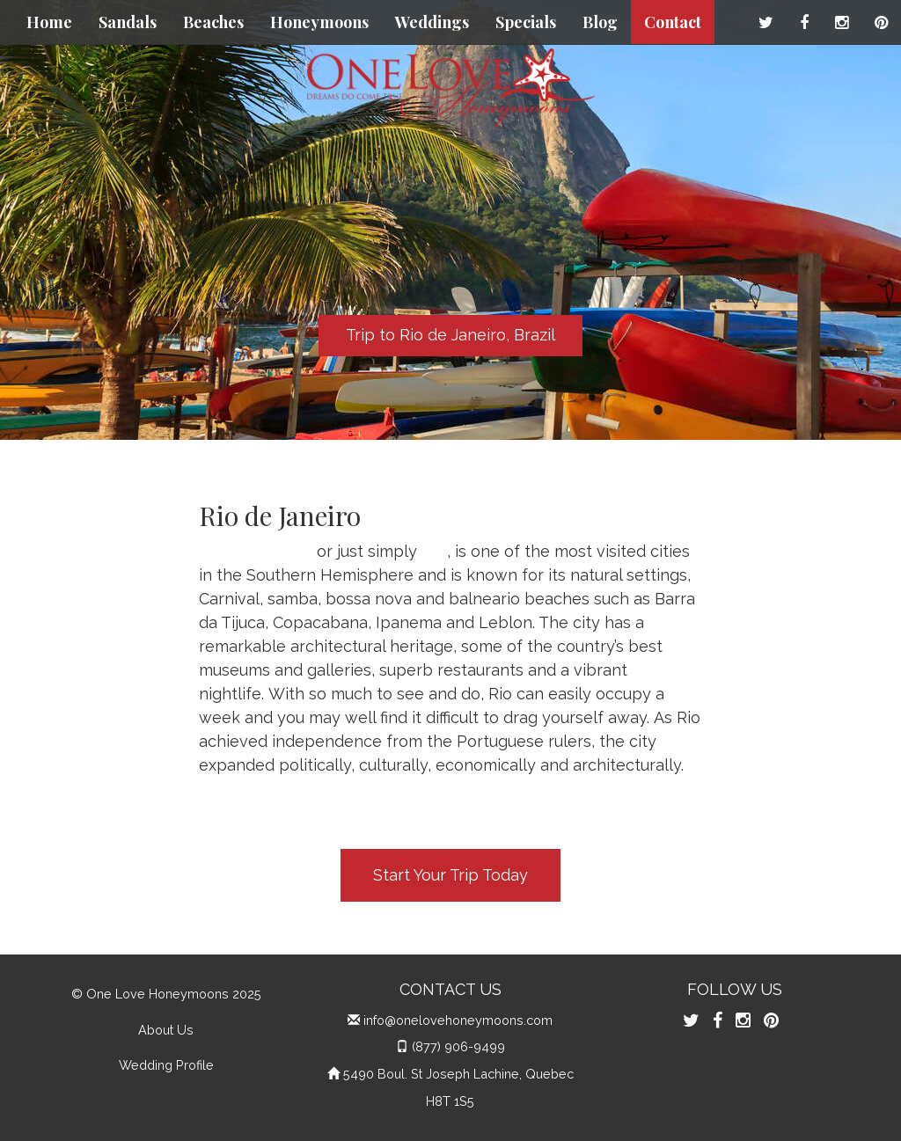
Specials (525, 22)
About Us (166, 1029)
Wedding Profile (166, 1064)
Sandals (128, 22)
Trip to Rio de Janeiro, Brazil (450, 334)
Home (49, 22)
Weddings (432, 22)
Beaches (213, 22)
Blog (600, 22)
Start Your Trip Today (450, 875)
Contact (672, 22)
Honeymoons (319, 22)
